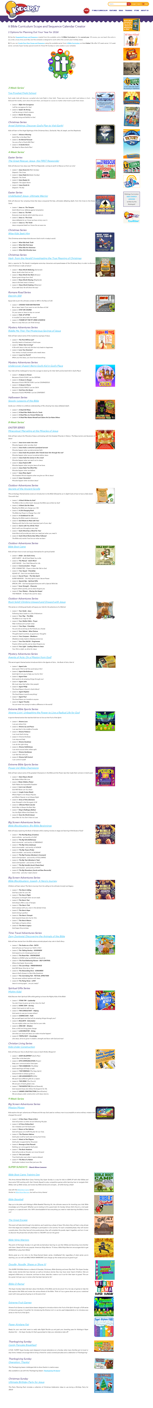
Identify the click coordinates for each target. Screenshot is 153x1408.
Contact (125, 1395)
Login (134, 4)
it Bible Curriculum (98, 10)
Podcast (125, 1384)
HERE (39, 1392)
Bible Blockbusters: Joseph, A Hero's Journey (31, 850)
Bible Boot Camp (17, 524)
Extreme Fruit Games (19, 1263)
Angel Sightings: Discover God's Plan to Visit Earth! (34, 121)
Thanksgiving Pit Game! (50, 1328)
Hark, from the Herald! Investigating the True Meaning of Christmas (43, 245)
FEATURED (113, 10)
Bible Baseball (15, 1162)
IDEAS (120, 10)
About (103, 1395)
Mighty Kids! (14, 958)
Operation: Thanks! (18, 1320)
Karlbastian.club (29, 1387)
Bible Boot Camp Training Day (24, 1136)
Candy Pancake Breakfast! (22, 1304)
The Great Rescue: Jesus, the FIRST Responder (33, 155)
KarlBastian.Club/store (19, 1392)
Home (103, 1384)
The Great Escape (18, 1181)
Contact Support (72, 1405)
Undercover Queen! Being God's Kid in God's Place (35, 349)
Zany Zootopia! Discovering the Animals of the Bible (35, 904)
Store (136, 10)
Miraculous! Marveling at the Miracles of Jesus (32, 411)
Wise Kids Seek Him (18, 222)
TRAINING (128, 10)
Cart (146, 4)
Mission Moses (16, 1070)
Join (138, 4)
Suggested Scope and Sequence (26, 35)
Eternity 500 (14, 282)
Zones (103, 1388)
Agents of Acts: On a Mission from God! (28, 631)
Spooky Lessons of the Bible (23, 382)
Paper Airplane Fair (18, 1285)
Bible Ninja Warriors (21, 1153)
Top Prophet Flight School (21, 90)
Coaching (126, 1388)
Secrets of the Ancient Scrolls (23, 467)
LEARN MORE (16, 1398)
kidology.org (82, 1405)
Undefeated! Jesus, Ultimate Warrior (27, 188)
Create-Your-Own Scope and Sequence (31, 41)
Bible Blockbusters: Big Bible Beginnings (29, 796)
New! (85, 10)
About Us (145, 10)
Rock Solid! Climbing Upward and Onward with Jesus (36, 577)
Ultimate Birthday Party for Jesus (25, 1340)
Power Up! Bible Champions (22, 739)
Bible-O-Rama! (16, 1244)
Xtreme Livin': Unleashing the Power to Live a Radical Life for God (42, 685)
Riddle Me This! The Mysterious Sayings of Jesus (34, 315)
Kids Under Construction (21, 1011)
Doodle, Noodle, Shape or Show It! (26, 1224)
